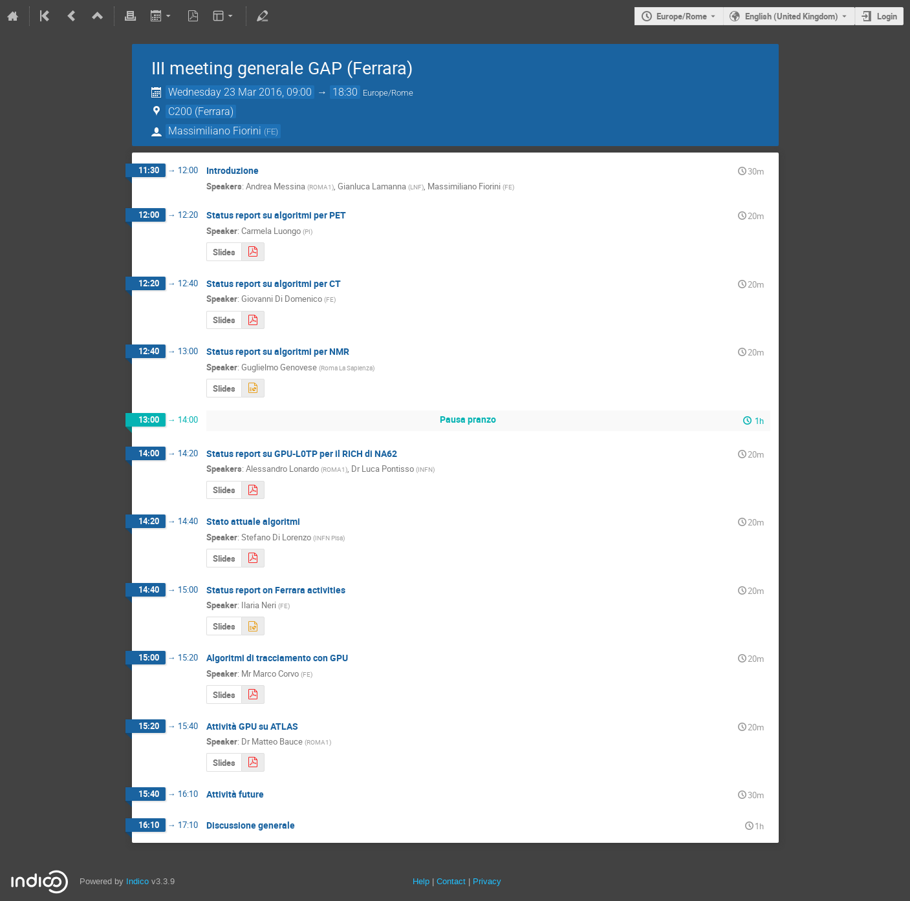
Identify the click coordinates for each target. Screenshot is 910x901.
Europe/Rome (681, 16)
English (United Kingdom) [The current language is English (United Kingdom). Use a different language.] (791, 16)
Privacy (487, 881)
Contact (451, 881)
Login (887, 16)
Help (421, 881)
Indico (137, 881)
